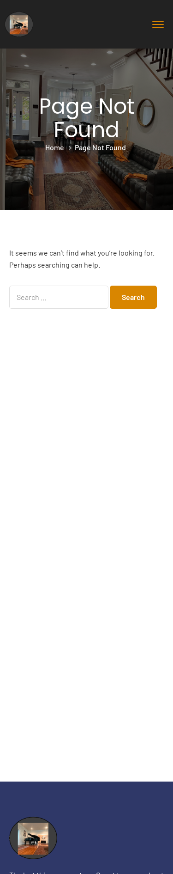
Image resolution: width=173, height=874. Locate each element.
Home (54, 147)
